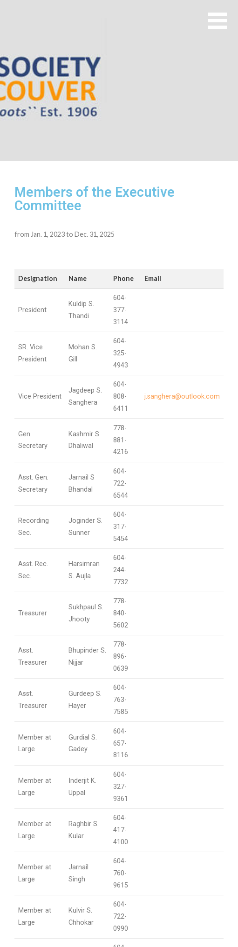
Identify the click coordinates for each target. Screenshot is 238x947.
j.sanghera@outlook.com (182, 396)
